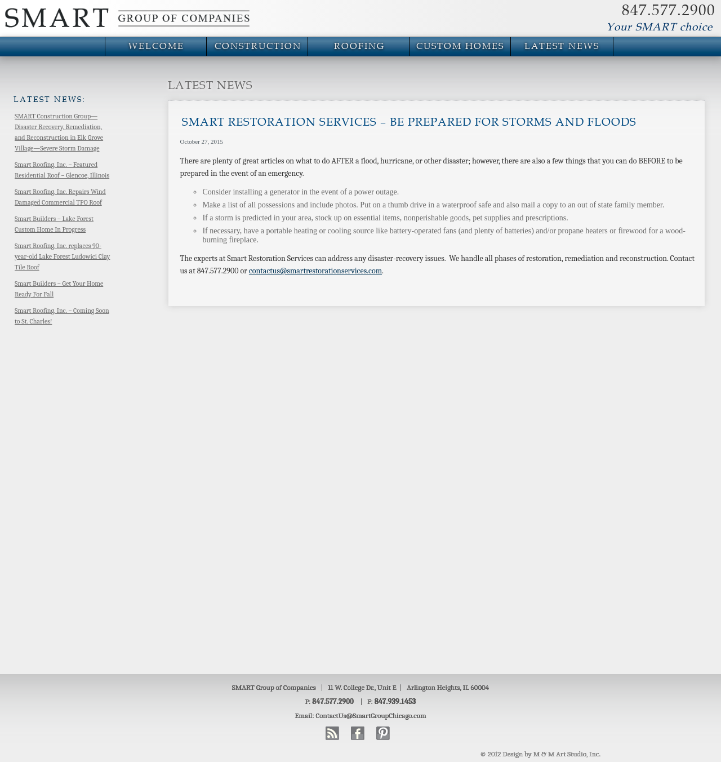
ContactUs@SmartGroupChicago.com (371, 715)
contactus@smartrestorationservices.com (315, 271)
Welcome (156, 46)
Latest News (561, 46)
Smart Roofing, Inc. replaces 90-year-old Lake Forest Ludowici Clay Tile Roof (62, 256)
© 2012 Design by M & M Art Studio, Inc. (540, 754)
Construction (258, 46)
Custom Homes (460, 46)
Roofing (359, 46)
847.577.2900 (668, 10)
